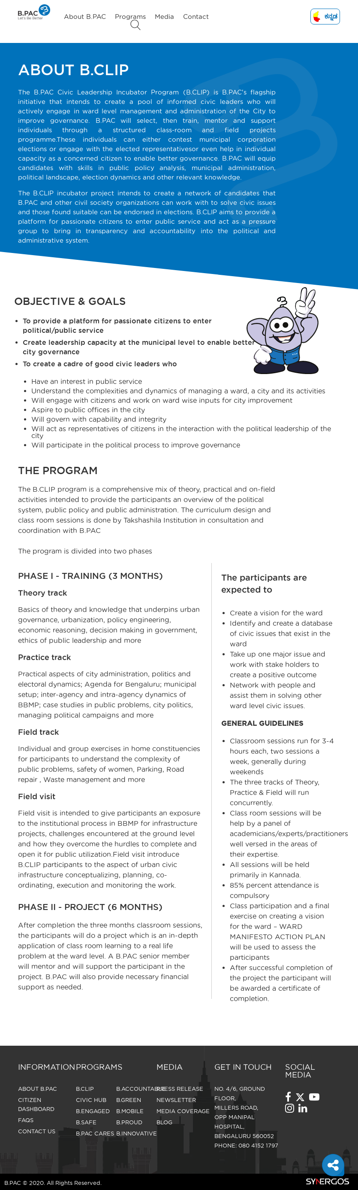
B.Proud (129, 1122)
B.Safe (86, 1122)
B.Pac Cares (95, 1133)
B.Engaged (93, 1111)
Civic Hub (91, 1100)
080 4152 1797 (258, 1145)
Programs (130, 16)
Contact (196, 16)
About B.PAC (85, 16)
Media (164, 16)
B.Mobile (130, 1111)
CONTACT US (36, 1131)
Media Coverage (183, 1111)
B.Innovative (136, 1133)
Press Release (179, 1089)
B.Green (128, 1100)
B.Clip (85, 1089)
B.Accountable (140, 1089)
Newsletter (176, 1100)
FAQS (25, 1120)
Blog (164, 1122)
